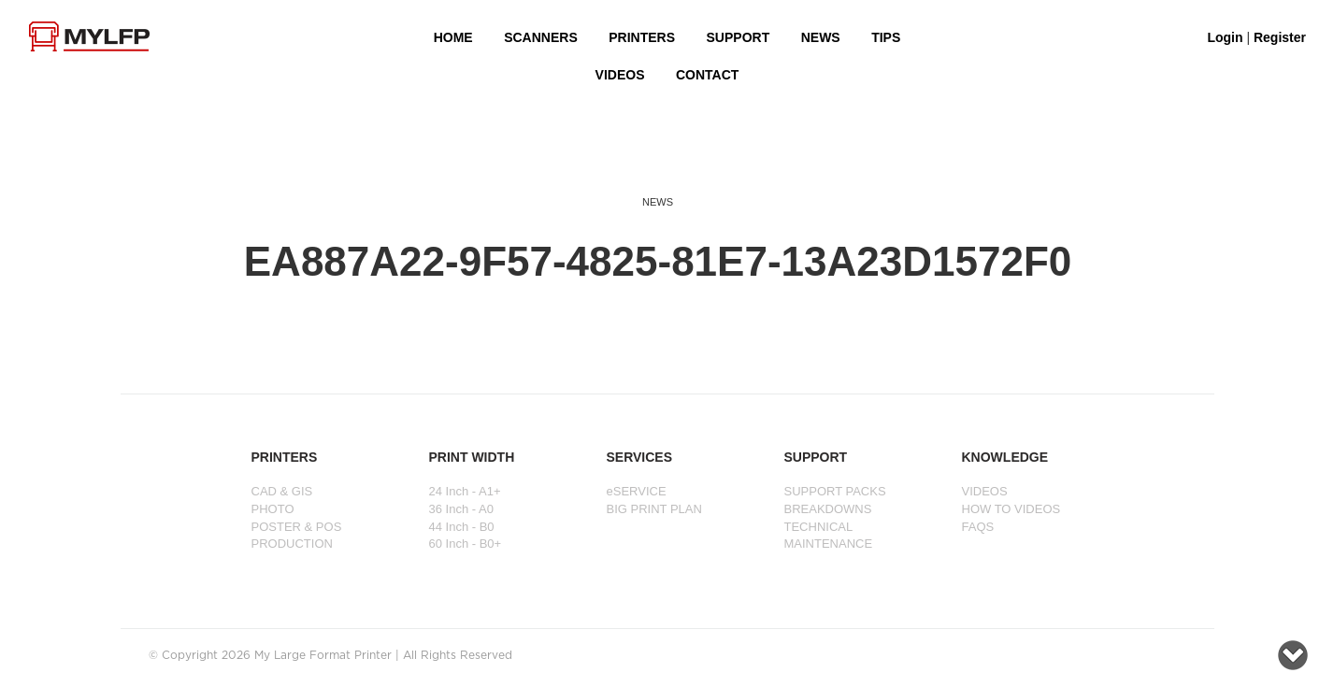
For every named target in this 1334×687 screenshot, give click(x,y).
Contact (707, 74)
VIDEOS (620, 74)
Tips (885, 37)
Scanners (541, 37)
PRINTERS (642, 37)
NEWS (820, 37)
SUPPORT (738, 37)
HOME (453, 37)
